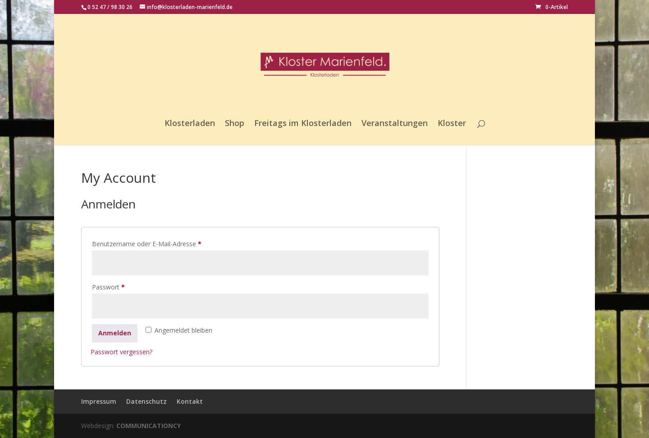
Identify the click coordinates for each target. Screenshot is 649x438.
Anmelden (114, 333)
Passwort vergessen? (121, 352)
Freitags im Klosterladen (303, 124)
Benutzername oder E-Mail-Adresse (163, 243)
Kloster (452, 124)
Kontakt (190, 401)
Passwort (125, 286)
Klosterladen (190, 124)
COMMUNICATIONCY (148, 425)
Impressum (98, 401)
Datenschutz (146, 401)
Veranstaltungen (394, 124)
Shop (234, 124)
